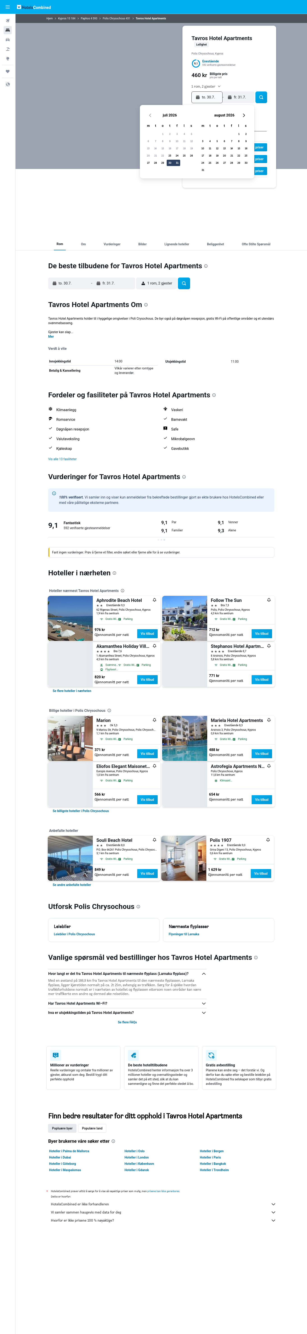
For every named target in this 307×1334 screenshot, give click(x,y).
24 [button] (177, 155)
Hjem (49, 18)
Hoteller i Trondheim (214, 1170)
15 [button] (162, 148)
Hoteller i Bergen (212, 1151)
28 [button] (155, 162)
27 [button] (148, 162)
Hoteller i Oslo (135, 1151)
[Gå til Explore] (8, 58)
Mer (51, 336)
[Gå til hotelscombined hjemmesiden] (33, 7)
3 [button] (177, 134)
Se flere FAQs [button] (127, 1022)
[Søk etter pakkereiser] (8, 49)
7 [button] (155, 141)
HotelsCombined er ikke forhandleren (163, 1204)
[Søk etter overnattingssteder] (8, 30)
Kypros (62, 18)
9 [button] (170, 141)
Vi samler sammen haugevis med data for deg (163, 1212)
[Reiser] (8, 71)
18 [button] (184, 148)
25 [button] (184, 155)
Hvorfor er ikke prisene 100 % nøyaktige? (163, 1220)
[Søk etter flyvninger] (8, 20)
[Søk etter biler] (8, 39)
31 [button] (177, 162)
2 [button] (170, 134)
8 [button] (162, 141)
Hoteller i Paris (210, 1157)
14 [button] (155, 148)
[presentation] (206, 266)
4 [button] (184, 134)
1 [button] (162, 134)
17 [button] (177, 148)
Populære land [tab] (92, 1128)
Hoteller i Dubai (60, 1157)
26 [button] (191, 155)
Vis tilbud (147, 633)
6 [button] (148, 141)
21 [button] (155, 155)
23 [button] (169, 155)
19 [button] (191, 148)
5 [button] (191, 134)
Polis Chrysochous (114, 18)
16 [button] (170, 148)
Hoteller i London (137, 1157)
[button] (8, 7)
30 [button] (169, 162)
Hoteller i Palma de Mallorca (69, 1151)
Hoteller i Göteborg (62, 1164)
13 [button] (148, 148)
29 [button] (162, 162)
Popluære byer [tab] (62, 1128)
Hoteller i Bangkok (213, 1164)
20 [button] (148, 155)
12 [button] (191, 141)
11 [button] (184, 141)
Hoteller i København (139, 1164)
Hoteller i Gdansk (137, 1170)
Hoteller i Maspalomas (65, 1170)
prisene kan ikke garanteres (163, 1191)
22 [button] (162, 155)
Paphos (85, 18)
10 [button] (177, 141)
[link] (72, 690)
